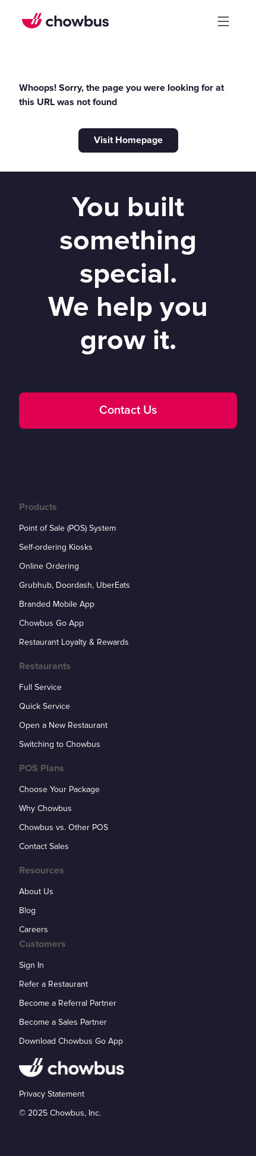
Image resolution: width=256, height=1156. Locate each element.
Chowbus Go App (51, 623)
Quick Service (44, 706)
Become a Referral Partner (67, 1003)
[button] (223, 21)
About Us (36, 891)
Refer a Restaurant (53, 984)
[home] (65, 20)
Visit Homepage (128, 140)
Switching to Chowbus (59, 744)
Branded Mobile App (56, 604)
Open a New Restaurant (63, 725)
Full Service (40, 687)
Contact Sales (44, 846)
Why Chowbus (45, 808)
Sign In (31, 965)
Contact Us (128, 410)
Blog (27, 910)
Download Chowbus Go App (71, 1041)
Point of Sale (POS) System (67, 528)
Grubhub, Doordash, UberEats (74, 585)
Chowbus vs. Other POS (63, 827)
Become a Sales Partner (63, 1022)
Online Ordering (49, 566)
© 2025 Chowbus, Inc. (60, 1113)
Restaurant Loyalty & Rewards (74, 642)
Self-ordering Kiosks (56, 547)
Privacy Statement (51, 1094)
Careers (33, 929)
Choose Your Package (59, 789)
